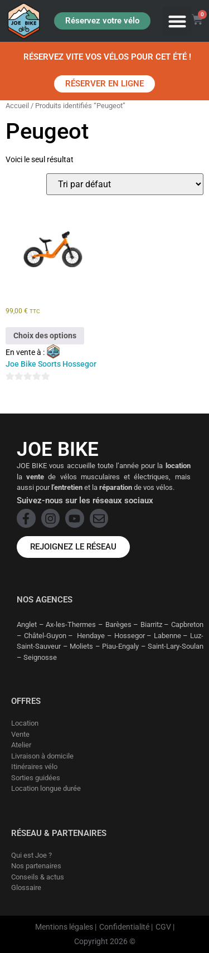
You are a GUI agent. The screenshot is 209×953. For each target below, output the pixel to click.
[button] (177, 21)
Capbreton (187, 624)
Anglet (27, 624)
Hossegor (129, 635)
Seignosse (40, 657)
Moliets (81, 646)
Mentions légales (64, 926)
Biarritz (151, 624)
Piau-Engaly (120, 646)
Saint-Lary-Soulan (175, 646)
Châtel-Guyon (45, 635)
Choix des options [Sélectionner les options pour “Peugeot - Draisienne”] (44, 335)
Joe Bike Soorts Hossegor (51, 363)
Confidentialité (124, 926)
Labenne (167, 635)
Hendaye (91, 635)
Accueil (17, 105)
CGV (163, 926)
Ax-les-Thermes (71, 624)
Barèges (118, 624)
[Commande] (124, 184)
